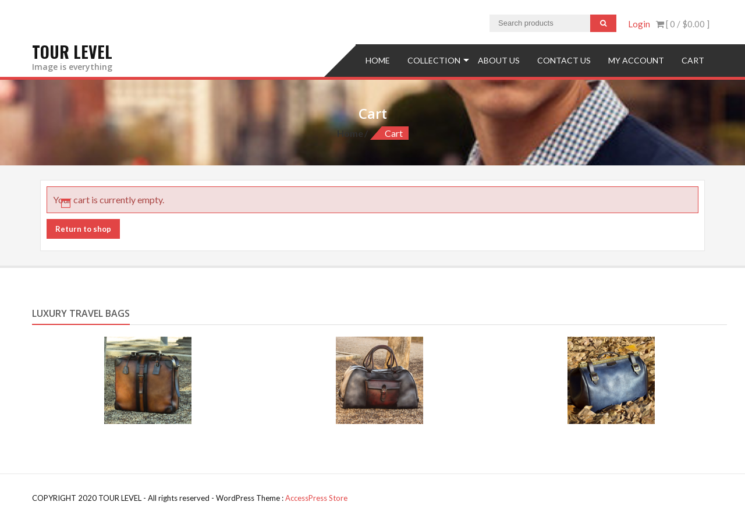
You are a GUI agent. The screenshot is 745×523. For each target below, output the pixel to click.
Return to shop (83, 229)
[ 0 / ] (682, 24)
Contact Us (564, 60)
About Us (499, 60)
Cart (693, 60)
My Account (636, 60)
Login (639, 24)
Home (378, 60)
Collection (433, 60)
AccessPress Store (316, 498)
